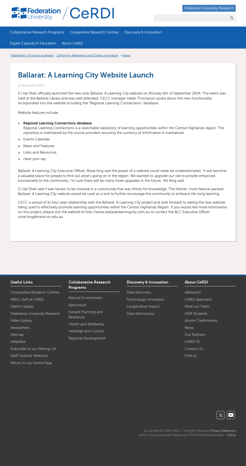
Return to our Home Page (31, 363)
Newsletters (20, 328)
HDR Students (196, 314)
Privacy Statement (223, 431)
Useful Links (22, 282)
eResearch (193, 292)
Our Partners (195, 335)
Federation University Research (209, 8)
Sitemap (17, 335)
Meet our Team (197, 306)
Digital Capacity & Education (33, 43)
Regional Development (87, 338)
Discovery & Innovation (143, 32)
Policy (231, 435)
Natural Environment (85, 298)
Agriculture (77, 305)
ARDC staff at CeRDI (27, 299)
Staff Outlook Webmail (29, 356)
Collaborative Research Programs (37, 32)
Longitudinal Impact (143, 306)
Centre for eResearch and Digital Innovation (88, 55)
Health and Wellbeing (86, 324)
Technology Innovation (145, 299)
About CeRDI (72, 43)
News (126, 55)
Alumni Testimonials (201, 320)
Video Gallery (21, 320)
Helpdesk (18, 342)
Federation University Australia (32, 55)
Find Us (191, 356)
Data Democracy (140, 314)
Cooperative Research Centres (94, 32)
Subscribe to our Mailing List (33, 349)
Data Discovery (139, 292)
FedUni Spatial (22, 306)
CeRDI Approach (198, 299)
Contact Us (194, 349)
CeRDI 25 (192, 342)
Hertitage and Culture (86, 331)
